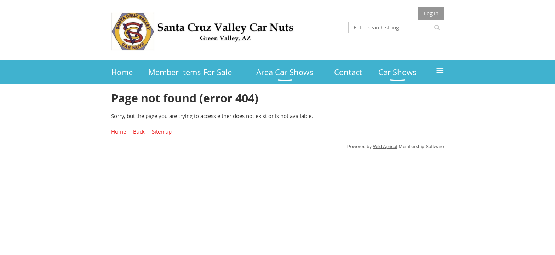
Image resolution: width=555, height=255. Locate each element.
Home (118, 131)
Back (139, 131)
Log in (431, 13)
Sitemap (162, 131)
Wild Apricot (385, 146)
